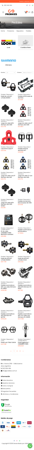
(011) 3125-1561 (7, 5)
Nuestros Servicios (8, 383)
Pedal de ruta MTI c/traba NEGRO (6, 97)
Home (3, 31)
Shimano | (4, 121)
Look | (2, 341)
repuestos (20, 31)
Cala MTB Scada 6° (7, 149)
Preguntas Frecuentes (8, 391)
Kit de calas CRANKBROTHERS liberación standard (7, 232)
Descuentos (5, 388)
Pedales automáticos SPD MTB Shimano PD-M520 (25, 286)
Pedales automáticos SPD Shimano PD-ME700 (7, 315)
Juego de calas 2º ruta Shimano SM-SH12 (25, 176)
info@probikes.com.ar (9, 371)
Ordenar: (19, 72)
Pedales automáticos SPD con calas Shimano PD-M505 (8, 286)
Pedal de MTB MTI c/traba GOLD (23, 259)
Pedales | (4, 94)
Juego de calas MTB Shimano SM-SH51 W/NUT (7, 204)
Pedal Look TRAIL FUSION (8, 342)
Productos (10, 31)
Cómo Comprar (7, 386)
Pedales (28, 31)
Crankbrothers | (5, 229)
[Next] (23, 351)
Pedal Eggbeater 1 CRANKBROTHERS (23, 343)
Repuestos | (10, 94)
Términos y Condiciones (9, 394)
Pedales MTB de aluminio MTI (23, 149)
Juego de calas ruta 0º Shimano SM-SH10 (25, 124)
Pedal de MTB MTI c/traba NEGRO (6, 259)
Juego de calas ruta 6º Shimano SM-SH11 (8, 176)
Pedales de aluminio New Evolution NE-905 (25, 202)
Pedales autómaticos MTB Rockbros (24, 230)
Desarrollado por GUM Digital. (22, 443)
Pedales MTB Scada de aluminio (25, 97)
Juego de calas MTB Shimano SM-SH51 (7, 124)
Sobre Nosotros (7, 380)
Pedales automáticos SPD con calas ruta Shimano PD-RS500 (24, 315)
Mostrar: (3, 72)
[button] (27, 12)
